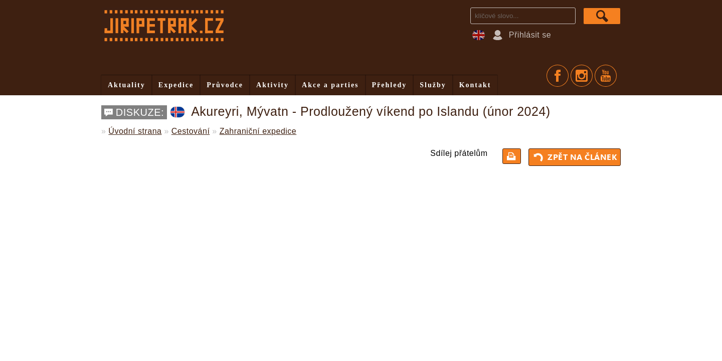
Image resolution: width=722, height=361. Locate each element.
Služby (433, 85)
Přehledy (389, 85)
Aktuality (126, 85)
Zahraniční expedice (258, 131)
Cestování (190, 131)
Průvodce (225, 85)
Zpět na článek (576, 156)
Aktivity (272, 85)
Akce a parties (330, 85)
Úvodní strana (134, 131)
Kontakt (475, 85)
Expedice (176, 85)
